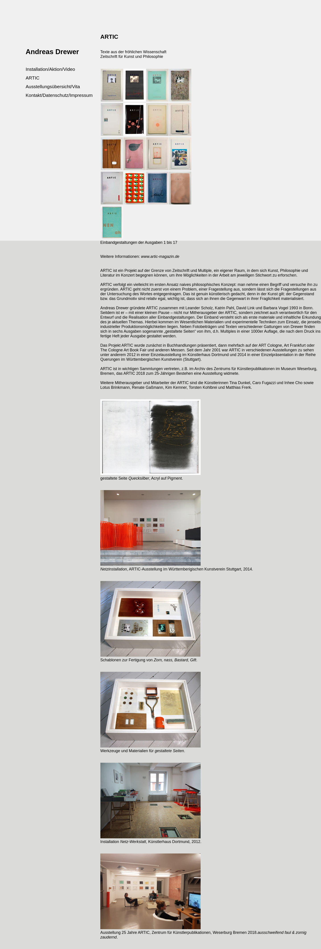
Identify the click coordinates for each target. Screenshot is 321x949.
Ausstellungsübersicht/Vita (53, 86)
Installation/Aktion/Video (50, 69)
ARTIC (32, 77)
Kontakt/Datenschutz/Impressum (59, 95)
